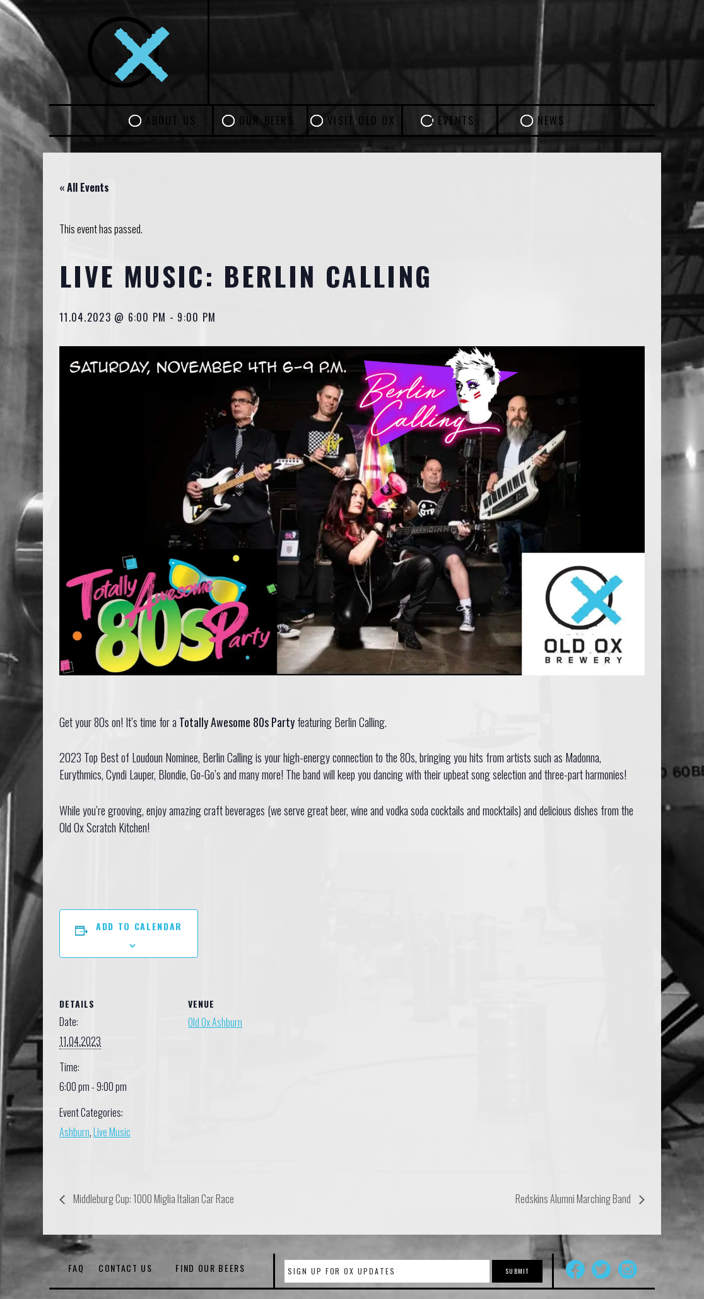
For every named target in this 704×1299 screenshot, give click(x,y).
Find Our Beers (210, 1267)
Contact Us (125, 1267)
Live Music (112, 1131)
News (551, 120)
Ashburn (74, 1131)
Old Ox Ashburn (215, 1022)
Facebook (575, 1269)
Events (456, 120)
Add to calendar (139, 926)
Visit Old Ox (361, 120)
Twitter (601, 1269)
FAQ (76, 1267)
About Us (171, 120)
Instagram (627, 1269)
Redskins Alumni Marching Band (574, 1198)
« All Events (84, 187)
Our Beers (267, 120)
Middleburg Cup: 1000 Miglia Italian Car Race (152, 1198)
